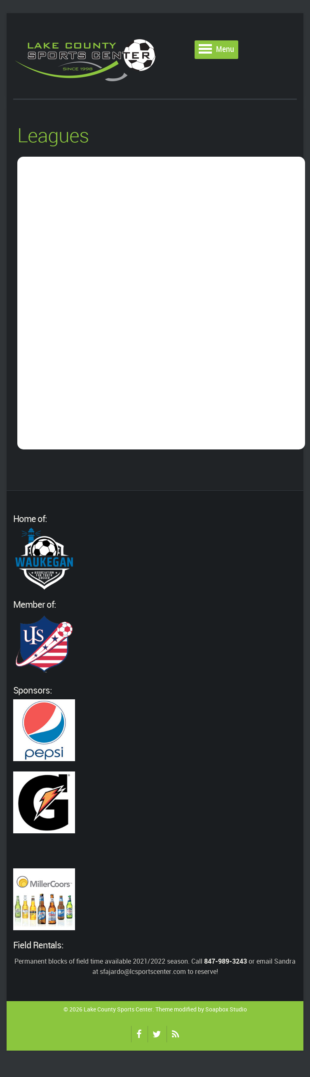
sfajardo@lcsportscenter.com (143, 971)
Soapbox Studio (226, 1009)
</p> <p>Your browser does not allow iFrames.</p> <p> (161, 303)
